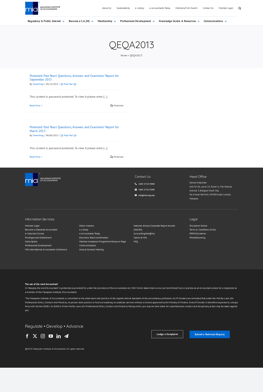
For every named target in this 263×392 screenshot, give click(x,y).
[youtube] (51, 336)
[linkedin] (58, 336)
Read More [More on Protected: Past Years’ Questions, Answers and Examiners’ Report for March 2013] (35, 156)
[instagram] (43, 336)
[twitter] (35, 336)
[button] (240, 8)
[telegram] (66, 336)
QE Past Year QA (69, 84)
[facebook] (27, 336)
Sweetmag (38, 84)
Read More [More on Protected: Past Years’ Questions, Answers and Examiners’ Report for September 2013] (35, 105)
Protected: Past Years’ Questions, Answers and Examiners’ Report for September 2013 (74, 78)
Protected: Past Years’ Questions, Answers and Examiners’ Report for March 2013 (74, 129)
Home (124, 55)
